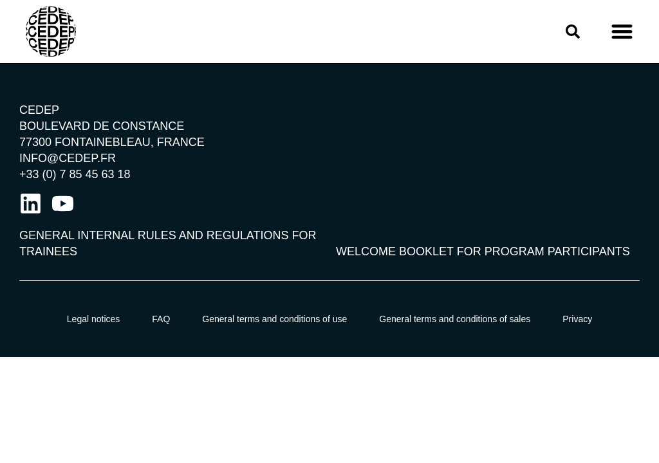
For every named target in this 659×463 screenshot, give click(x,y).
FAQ (161, 319)
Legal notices (93, 319)
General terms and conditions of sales (454, 319)
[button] (622, 32)
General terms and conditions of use (274, 319)
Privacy (577, 319)
